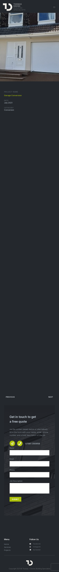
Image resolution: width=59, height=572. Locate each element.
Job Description (29, 487)
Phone (29, 473)
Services (7, 547)
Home (6, 544)
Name (29, 451)
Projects (7, 550)
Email (29, 462)
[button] (54, 7)
